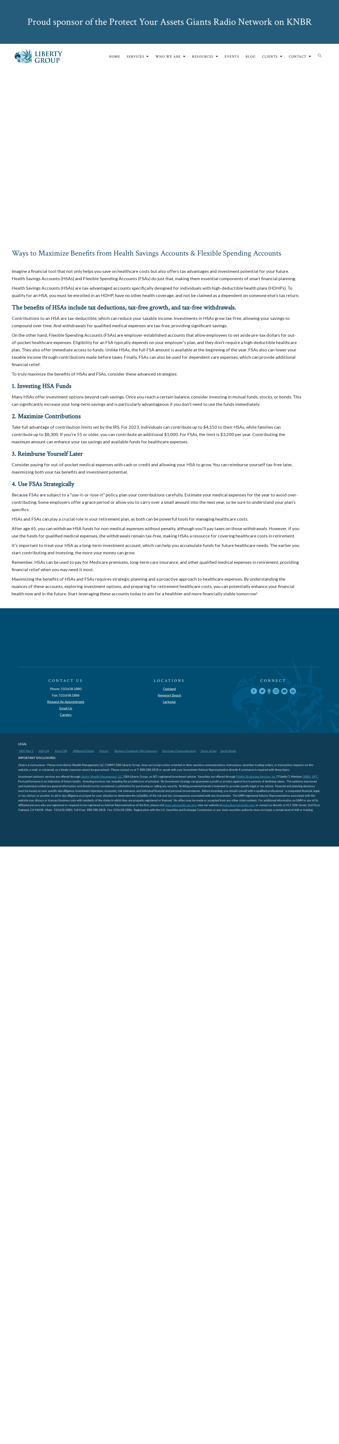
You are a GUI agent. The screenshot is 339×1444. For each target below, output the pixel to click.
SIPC (315, 1059)
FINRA (306, 1059)
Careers (66, 997)
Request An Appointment (65, 984)
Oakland (169, 971)
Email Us (65, 990)
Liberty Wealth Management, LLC (101, 1059)
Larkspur (169, 984)
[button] (319, 56)
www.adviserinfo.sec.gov (180, 1087)
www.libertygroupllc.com (238, 1087)
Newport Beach (169, 977)
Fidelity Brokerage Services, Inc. (256, 1059)
